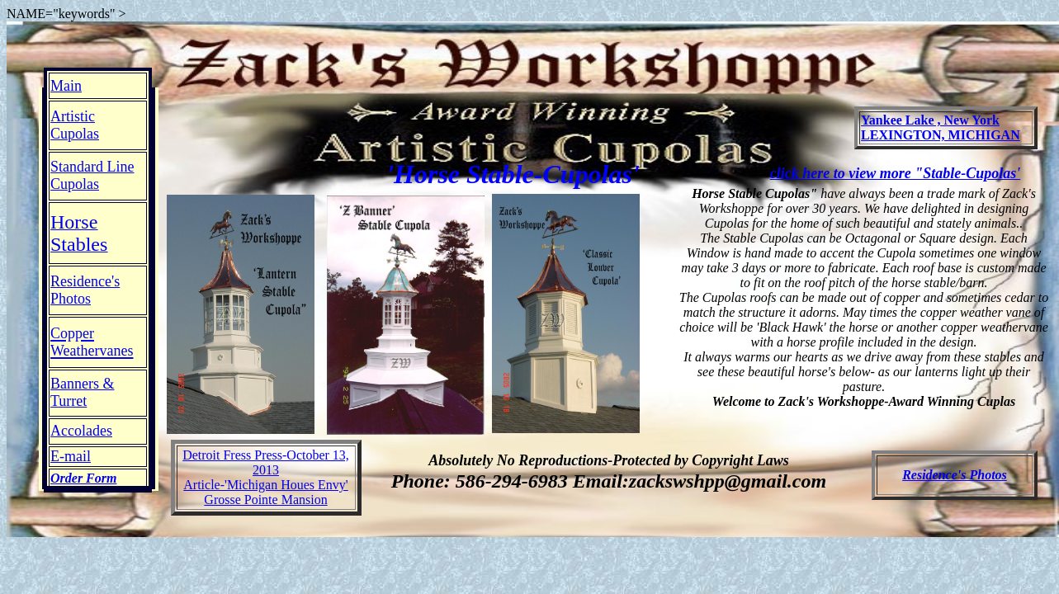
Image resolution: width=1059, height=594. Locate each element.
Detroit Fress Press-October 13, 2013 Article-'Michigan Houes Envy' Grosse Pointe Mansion (265, 477)
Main (66, 86)
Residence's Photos (954, 475)
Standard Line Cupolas (92, 175)
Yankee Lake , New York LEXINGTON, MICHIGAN (940, 127)
